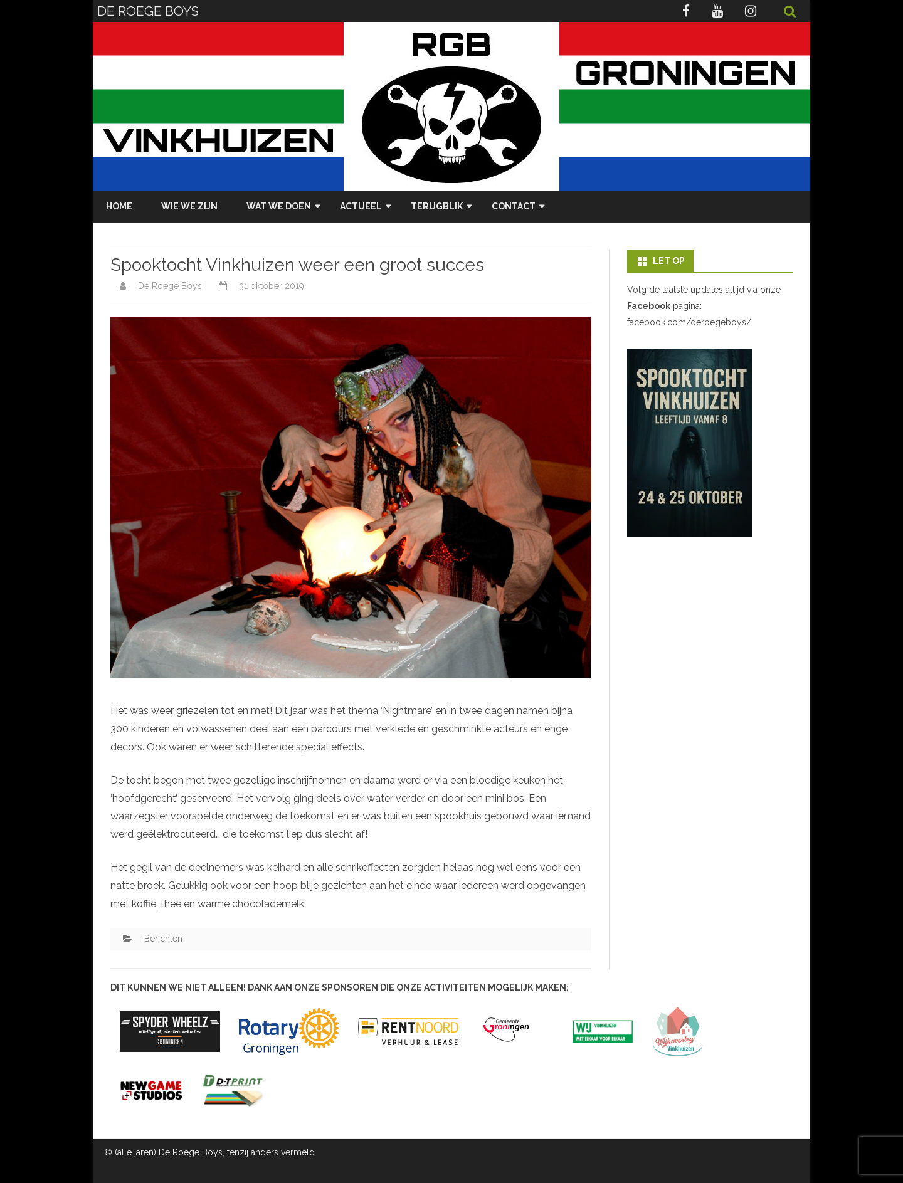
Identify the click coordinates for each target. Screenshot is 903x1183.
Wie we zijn (189, 206)
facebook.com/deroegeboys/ (689, 322)
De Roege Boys (170, 286)
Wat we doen (278, 206)
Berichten (163, 938)
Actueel (361, 206)
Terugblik (437, 206)
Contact (514, 206)
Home (119, 206)
